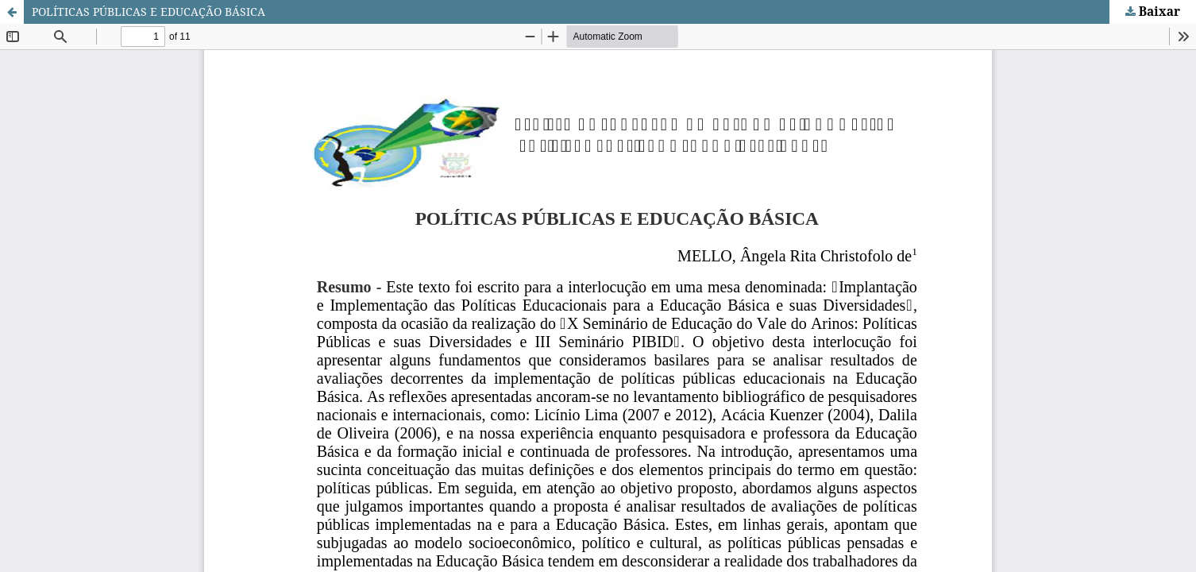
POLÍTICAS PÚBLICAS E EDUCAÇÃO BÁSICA (148, 11)
